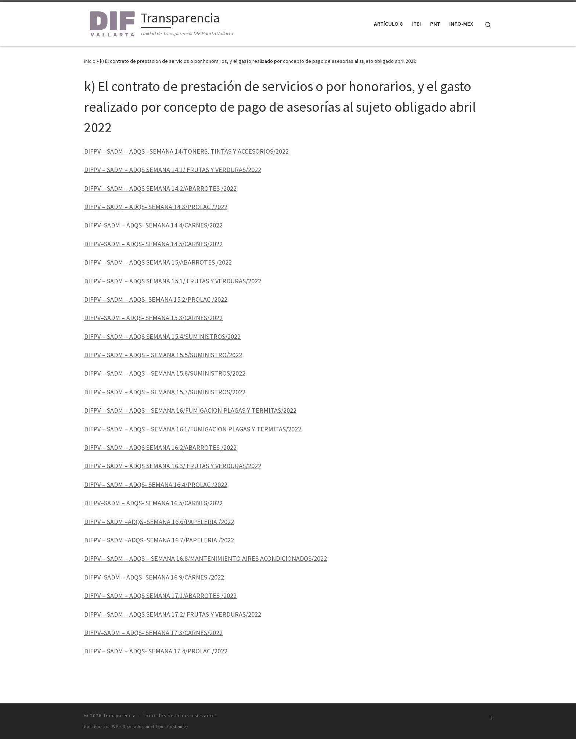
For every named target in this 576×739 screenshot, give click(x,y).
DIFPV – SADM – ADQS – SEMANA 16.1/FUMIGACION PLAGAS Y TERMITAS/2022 (192, 429)
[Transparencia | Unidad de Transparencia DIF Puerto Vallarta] (111, 22)
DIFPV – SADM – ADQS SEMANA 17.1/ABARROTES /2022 (160, 595)
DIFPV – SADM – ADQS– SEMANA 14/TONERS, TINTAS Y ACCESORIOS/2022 (186, 151)
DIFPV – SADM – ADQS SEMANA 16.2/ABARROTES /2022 (160, 447)
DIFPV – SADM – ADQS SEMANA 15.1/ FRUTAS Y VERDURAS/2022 (172, 281)
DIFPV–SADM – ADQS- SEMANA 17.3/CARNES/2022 (153, 632)
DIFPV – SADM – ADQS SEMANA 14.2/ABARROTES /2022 (160, 188)
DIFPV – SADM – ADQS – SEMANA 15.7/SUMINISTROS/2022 (164, 392)
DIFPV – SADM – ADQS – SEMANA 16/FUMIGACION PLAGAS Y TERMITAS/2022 (190, 410)
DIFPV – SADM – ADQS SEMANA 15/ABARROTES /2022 (158, 262)
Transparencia (120, 716)
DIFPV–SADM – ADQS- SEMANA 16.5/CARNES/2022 (153, 503)
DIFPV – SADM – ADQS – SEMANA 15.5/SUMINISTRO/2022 (163, 355)
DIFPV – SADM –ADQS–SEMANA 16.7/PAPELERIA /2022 (159, 540)
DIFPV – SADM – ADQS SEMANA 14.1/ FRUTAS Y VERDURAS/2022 (172, 169)
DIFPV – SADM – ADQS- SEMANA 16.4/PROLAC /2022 (155, 484)
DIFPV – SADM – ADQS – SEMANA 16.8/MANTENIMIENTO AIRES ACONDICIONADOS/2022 (205, 558)
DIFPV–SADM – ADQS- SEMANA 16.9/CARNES (145, 577)
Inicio (90, 61)
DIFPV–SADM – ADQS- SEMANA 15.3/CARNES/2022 (153, 317)
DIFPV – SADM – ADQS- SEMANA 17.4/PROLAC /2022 (155, 651)
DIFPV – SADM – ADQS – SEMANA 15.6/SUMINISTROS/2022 (164, 373)
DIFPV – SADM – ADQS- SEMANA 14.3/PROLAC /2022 (155, 206)
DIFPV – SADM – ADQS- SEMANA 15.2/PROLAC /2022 (155, 299)
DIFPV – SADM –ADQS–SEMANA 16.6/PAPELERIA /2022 (159, 521)
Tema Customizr (171, 726)
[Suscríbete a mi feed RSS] (491, 717)
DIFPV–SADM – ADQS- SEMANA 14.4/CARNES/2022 (153, 225)
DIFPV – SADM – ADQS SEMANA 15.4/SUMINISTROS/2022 (162, 336)
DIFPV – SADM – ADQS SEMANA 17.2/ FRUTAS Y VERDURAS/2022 (172, 614)
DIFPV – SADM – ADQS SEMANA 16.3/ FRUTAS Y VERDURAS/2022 (172, 466)
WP (115, 726)
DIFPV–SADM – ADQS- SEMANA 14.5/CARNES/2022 (153, 244)
